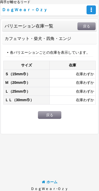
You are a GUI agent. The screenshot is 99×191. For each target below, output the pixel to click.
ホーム (49, 182)
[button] (91, 9)
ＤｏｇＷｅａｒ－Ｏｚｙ (25, 9)
